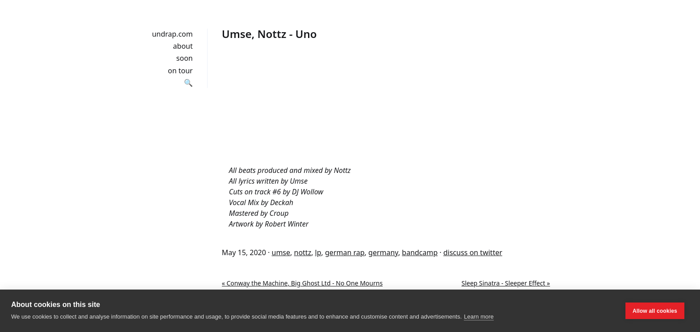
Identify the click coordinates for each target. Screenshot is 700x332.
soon (184, 58)
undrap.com (172, 34)
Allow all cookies (655, 311)
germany (383, 252)
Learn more (478, 316)
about (183, 46)
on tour (180, 71)
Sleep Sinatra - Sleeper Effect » (506, 283)
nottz (303, 252)
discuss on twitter (472, 252)
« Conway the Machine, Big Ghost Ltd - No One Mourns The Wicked (302, 288)
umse (281, 252)
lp (318, 252)
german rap (345, 252)
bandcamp (420, 252)
